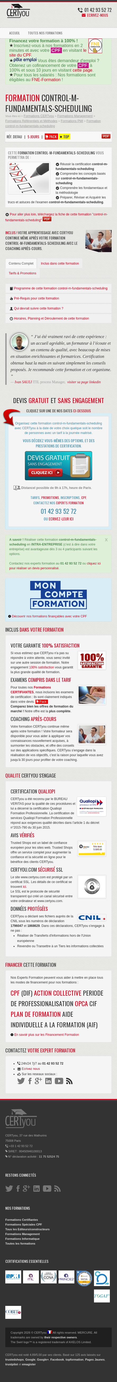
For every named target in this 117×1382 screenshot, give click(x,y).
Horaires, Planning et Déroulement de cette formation (49, 319)
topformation (75, 1359)
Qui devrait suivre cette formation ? (36, 309)
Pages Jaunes (95, 1359)
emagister (29, 1364)
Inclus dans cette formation (60, 263)
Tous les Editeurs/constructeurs (27, 1229)
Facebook (57, 1359)
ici (24, 887)
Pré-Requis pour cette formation (34, 299)
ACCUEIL (14, 33)
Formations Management (74, 116)
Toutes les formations (20, 1243)
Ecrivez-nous (95, 15)
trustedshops (14, 1359)
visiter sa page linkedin (84, 382)
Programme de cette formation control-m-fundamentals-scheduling (58, 288)
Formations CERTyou (39, 116)
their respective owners (60, 1337)
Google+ (43, 1359)
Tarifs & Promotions (22, 273)
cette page (82, 70)
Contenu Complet (21, 263)
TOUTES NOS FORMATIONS (45, 33)
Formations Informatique (22, 1238)
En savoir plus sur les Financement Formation (45, 1035)
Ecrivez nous (31, 1069)
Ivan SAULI (23, 382)
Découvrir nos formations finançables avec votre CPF (47, 616)
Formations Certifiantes (21, 1219)
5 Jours (33, 136)
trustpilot (11, 1364)
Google (30, 1359)
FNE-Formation (46, 79)
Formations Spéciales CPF (23, 1224)
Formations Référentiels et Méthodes (31, 121)
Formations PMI (72, 121)
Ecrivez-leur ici (61, 518)
